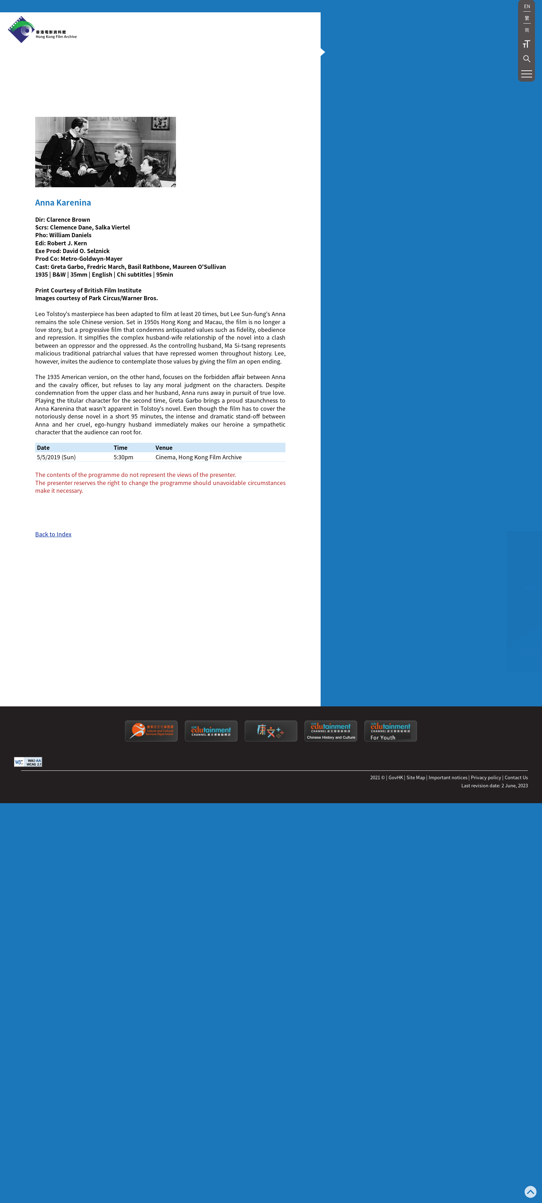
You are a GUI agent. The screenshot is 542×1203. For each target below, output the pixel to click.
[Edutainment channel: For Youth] (390, 1035)
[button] (526, 58)
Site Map (415, 1072)
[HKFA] (42, 30)
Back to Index (53, 773)
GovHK (396, 1072)
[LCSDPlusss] (271, 1035)
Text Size (526, 44)
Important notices (448, 1072)
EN (527, 6)
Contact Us (516, 1072)
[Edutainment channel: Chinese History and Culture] (330, 1035)
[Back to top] (530, 1192)
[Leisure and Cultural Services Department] (151, 1035)
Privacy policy (486, 1072)
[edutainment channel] (211, 1035)
